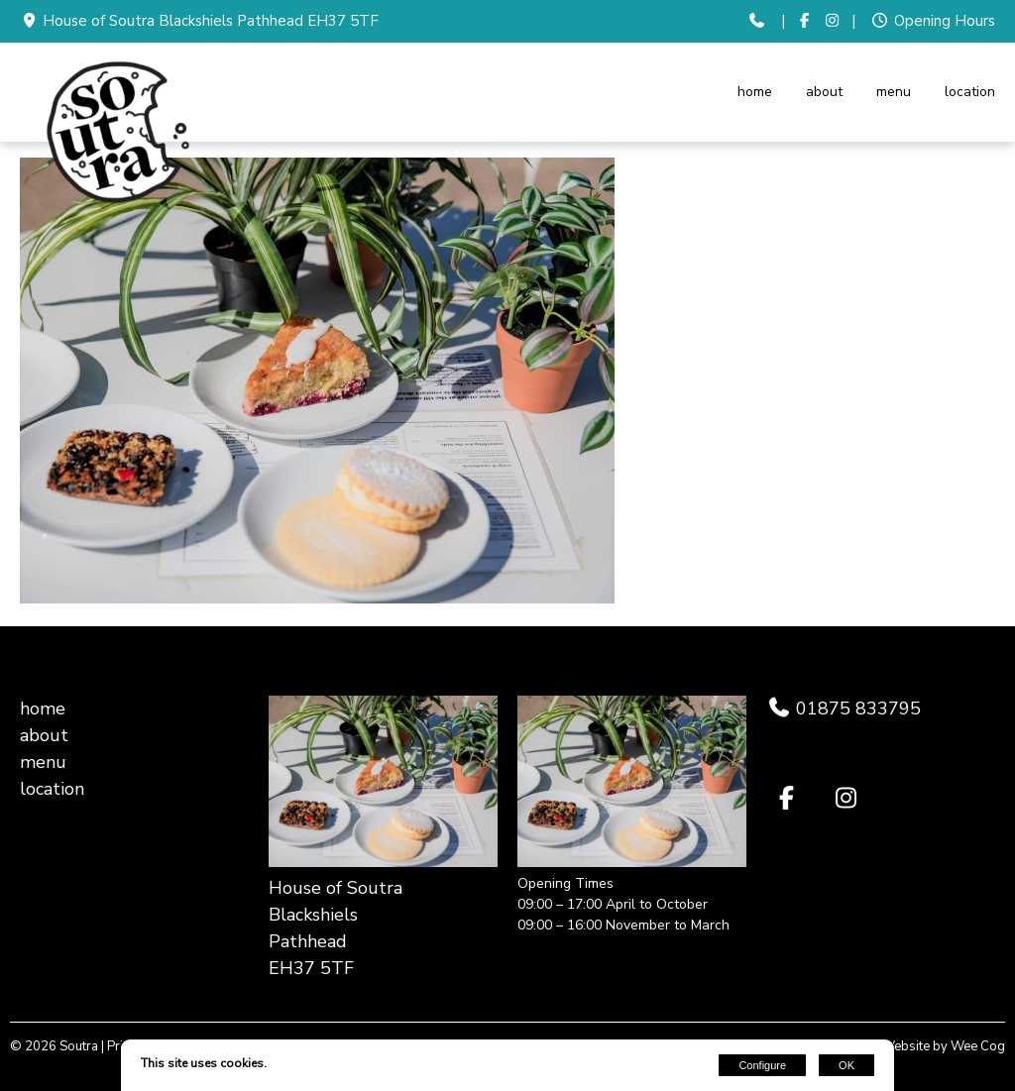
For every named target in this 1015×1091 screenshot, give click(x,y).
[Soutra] (119, 206)
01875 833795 (856, 708)
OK (846, 1065)
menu (893, 91)
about (824, 91)
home (754, 91)
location (970, 91)
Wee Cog (978, 1046)
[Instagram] (833, 21)
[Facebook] (804, 21)
